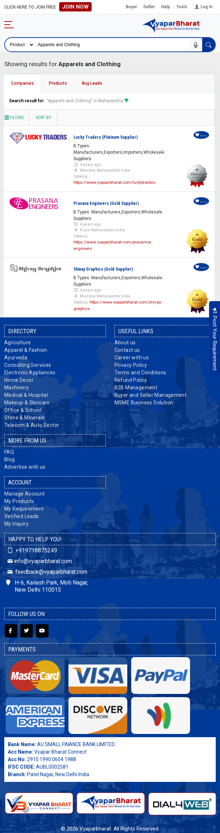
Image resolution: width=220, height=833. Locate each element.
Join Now (75, 7)
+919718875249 (31, 548)
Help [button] (165, 6)
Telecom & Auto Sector (31, 423)
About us (125, 341)
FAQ (9, 450)
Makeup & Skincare (27, 401)
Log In (203, 6)
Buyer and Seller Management (150, 393)
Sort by (43, 117)
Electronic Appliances (29, 371)
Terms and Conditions (140, 371)
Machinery (16, 386)
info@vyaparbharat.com (39, 559)
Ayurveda (15, 356)
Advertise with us (25, 465)
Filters (14, 117)
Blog (9, 457)
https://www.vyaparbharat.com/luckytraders (114, 182)
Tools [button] (181, 6)
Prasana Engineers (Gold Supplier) (106, 203)
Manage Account (24, 492)
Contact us (127, 348)
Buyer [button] (131, 6)
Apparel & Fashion (25, 348)
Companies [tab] (22, 83)
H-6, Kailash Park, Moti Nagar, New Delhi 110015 (47, 584)
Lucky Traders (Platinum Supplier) (105, 137)
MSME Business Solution (143, 401)
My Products (19, 499)
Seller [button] (149, 6)
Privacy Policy (130, 363)
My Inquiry (16, 522)
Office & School (22, 408)
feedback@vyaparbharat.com (46, 570)
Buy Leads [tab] (92, 83)
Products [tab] (58, 83)
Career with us (131, 356)
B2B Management (136, 386)
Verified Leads (21, 514)
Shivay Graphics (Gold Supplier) (103, 268)
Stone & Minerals (24, 416)
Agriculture (17, 341)
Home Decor (19, 378)
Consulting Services (27, 363)
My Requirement (24, 507)
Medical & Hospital (26, 393)
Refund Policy (130, 378)
